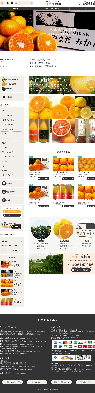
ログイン (12, 215)
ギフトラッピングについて (10, 250)
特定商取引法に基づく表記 (12, 382)
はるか (3, 143)
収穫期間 (8, 88)
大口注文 (9, 97)
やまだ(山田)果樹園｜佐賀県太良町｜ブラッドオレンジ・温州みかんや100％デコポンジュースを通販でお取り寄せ (52, 3)
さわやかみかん (8, 129)
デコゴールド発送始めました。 (47, 66)
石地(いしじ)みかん (9, 120)
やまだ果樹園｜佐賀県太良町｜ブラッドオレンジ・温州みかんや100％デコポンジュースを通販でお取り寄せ (81, 256)
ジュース (4, 170)
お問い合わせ (10, 192)
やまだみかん (7, 115)
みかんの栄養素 (11, 84)
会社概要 (9, 183)
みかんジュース (8, 175)
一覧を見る (5, 66)
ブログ (8, 200)
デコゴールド (5, 133)
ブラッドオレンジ (7, 152)
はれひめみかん (8, 124)
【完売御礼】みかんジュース (46, 60)
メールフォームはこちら (82, 270)
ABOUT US (17, 8)
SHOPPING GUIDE (52, 8)
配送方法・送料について (9, 245)
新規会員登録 (12, 211)
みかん (3, 111)
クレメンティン (6, 161)
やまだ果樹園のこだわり (13, 79)
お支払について (6, 241)
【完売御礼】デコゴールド (46, 63)
